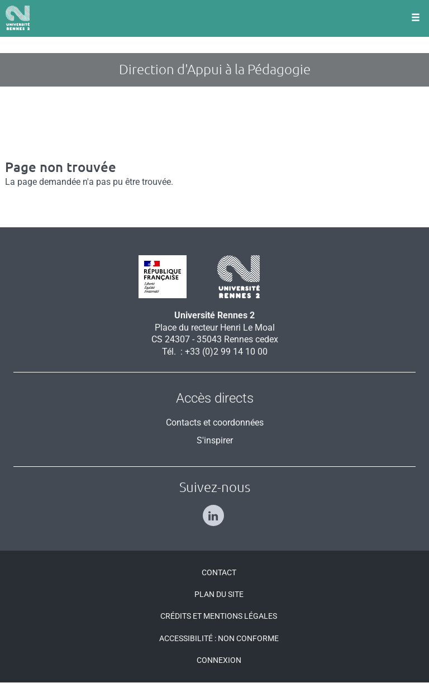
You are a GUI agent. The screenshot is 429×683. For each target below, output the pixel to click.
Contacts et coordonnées (215, 422)
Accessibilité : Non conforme (219, 638)
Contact (219, 572)
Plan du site (219, 594)
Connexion (219, 660)
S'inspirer (215, 440)
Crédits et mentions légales (218, 616)
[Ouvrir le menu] (415, 18)
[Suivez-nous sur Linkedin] (214, 510)
